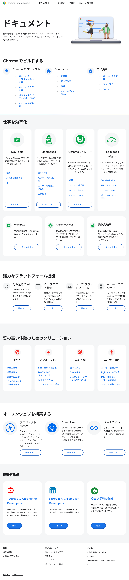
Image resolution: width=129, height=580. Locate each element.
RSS (88, 564)
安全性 (17, 360)
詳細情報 (11, 474)
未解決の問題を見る (11, 556)
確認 (98, 525)
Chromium (68, 422)
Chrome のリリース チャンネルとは (26, 79)
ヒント (9, 183)
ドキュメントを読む (19, 204)
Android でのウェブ (115, 286)
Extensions (61, 69)
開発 (63, 86)
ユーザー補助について (111, 384)
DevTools (17, 152)
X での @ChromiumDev (96, 552)
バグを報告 (7, 552)
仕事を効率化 (15, 122)
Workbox (19, 224)
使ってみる (66, 81)
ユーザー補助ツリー (110, 368)
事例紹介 (61, 3)
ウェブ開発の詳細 (102, 498)
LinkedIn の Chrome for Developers (101, 560)
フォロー (58, 525)
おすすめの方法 (45, 380)
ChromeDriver (64, 224)
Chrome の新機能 (86, 3)
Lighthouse (49, 152)
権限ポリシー (13, 372)
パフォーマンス (49, 360)
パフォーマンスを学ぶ (48, 384)
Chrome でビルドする (23, 60)
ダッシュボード (76, 190)
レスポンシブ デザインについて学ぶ (78, 378)
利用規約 (6, 575)
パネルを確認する (14, 178)
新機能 (64, 76)
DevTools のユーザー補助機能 (108, 378)
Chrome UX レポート (80, 154)
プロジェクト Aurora (28, 424)
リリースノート (110, 84)
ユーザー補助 (111, 360)
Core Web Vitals (108, 180)
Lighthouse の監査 (47, 368)
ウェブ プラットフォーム (84, 286)
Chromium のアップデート (55, 552)
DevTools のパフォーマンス (45, 374)
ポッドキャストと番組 (54, 564)
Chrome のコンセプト (26, 69)
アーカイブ (49, 560)
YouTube (90, 556)
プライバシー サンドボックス (14, 383)
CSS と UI (80, 360)
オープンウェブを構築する (27, 414)
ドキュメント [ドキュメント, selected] (44, 3)
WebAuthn (12, 368)
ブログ (72, 3)
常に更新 (102, 69)
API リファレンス (77, 195)
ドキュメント (27, 23)
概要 (8, 173)
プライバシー (17, 575)
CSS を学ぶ (75, 372)
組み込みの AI (21, 284)
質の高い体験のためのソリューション (37, 338)
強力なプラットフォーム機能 (29, 276)
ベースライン (112, 422)
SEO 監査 (42, 194)
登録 (14, 525)
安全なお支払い (14, 377)
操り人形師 (104, 224)
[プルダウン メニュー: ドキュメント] (53, 3)
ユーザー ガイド (76, 185)
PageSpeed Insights (111, 154)
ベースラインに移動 (117, 452)
